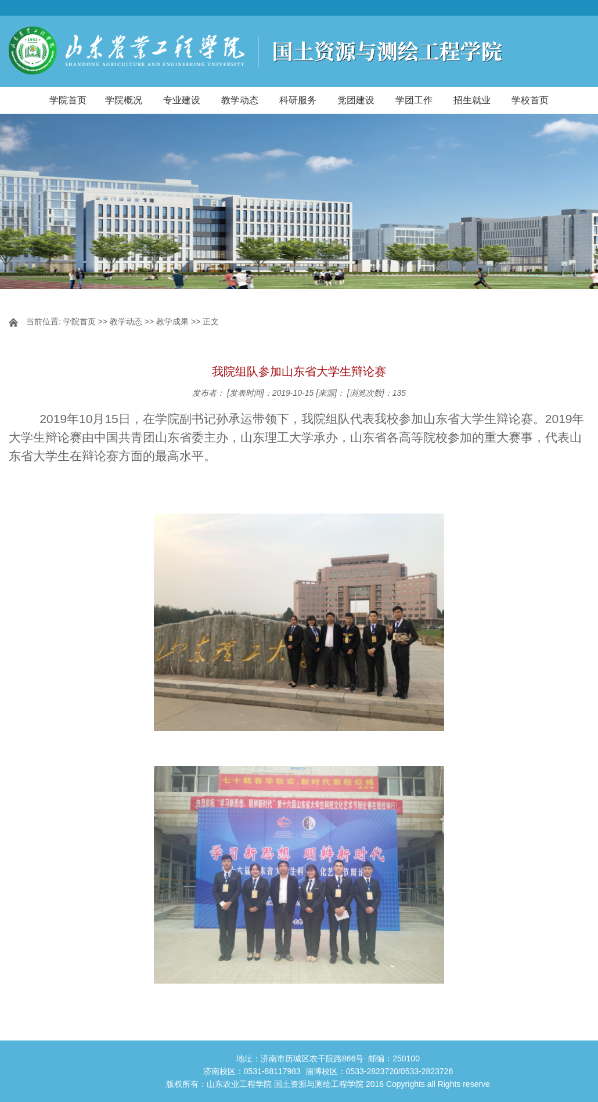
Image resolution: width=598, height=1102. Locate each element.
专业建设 (181, 100)
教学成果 (172, 321)
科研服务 (297, 100)
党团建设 (355, 100)
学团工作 (414, 100)
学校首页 (530, 100)
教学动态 (239, 100)
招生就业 (472, 100)
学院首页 (68, 100)
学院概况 (123, 100)
